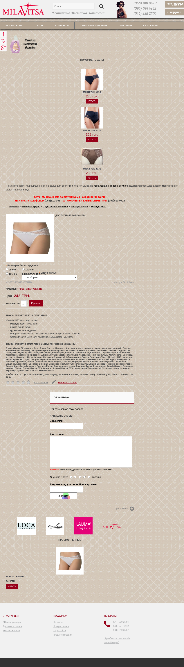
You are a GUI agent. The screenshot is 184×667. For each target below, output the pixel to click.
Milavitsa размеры (12, 622)
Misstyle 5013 (92, 92)
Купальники (150, 25)
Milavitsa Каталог (11, 630)
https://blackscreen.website (117, 638)
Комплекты (62, 25)
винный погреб (111, 642)
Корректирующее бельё (93, 25)
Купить (35, 303)
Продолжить (124, 508)
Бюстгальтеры (14, 25)
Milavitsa (14, 206)
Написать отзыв (64, 382)
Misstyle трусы (79, 206)
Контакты (61, 13)
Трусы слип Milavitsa (55, 206)
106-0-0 (13, 273)
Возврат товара (61, 626)
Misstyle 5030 (92, 130)
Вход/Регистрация (62, 635)
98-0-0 (12, 269)
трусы (39, 25)
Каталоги (96, 13)
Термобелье (125, 25)
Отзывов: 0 (41, 382)
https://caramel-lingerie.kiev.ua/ (110, 185)
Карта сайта (59, 630)
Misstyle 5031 (92, 168)
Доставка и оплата (12, 626)
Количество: (16, 303)
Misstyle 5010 (98, 206)
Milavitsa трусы (31, 206)
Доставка (79, 13)
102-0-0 (29, 269)
